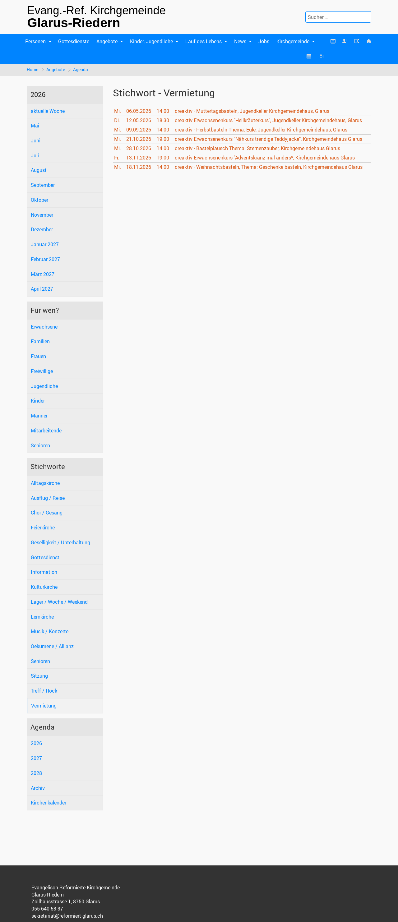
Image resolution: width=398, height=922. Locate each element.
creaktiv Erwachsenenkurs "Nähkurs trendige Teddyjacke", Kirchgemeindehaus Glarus (268, 139)
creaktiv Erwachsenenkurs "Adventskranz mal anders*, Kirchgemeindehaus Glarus (265, 157)
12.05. (138, 120)
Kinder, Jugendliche (151, 41)
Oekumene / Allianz (52, 646)
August (39, 170)
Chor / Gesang (46, 512)
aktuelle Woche (48, 111)
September (43, 185)
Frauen (38, 356)
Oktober (39, 199)
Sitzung (39, 675)
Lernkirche (42, 616)
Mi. (117, 111)
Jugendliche (44, 386)
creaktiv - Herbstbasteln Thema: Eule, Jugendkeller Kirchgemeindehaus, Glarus (261, 129)
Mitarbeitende (46, 430)
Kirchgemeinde (292, 41)
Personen (35, 41)
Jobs (263, 41)
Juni (35, 140)
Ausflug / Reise (48, 498)
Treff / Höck (44, 690)
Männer (39, 415)
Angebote (107, 41)
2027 (36, 758)
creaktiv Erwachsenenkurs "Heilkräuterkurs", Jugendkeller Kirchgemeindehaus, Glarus (268, 120)
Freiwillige (42, 371)
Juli (35, 155)
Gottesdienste (73, 41)
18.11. (138, 167)
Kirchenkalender (48, 802)
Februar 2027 (45, 259)
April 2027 (42, 288)
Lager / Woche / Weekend (59, 601)
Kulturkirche (44, 586)
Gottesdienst (45, 557)
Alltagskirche (45, 483)
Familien (40, 341)
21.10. (138, 139)
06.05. (138, 111)
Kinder (38, 400)
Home (32, 69)
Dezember (42, 229)
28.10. (138, 148)
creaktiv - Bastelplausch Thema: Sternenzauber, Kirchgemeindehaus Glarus (257, 148)
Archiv (38, 788)
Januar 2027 (45, 244)
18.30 (163, 120)
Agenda (80, 69)
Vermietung (44, 705)
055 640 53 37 (47, 908)
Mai (35, 125)
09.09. (138, 129)
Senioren (40, 445)
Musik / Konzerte (49, 631)
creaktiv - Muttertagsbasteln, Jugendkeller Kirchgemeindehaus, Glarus (252, 111)
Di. (117, 120)
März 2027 (42, 274)
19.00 (163, 139)
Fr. (116, 157)
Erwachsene (44, 326)
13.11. (138, 157)
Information (44, 572)
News (240, 41)
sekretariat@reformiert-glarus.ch (67, 915)
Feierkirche (43, 527)
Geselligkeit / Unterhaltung (60, 542)
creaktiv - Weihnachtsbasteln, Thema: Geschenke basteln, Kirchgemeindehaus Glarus (269, 167)
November (42, 214)
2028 (36, 773)
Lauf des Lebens (203, 41)
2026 (36, 743)
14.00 (163, 111)
